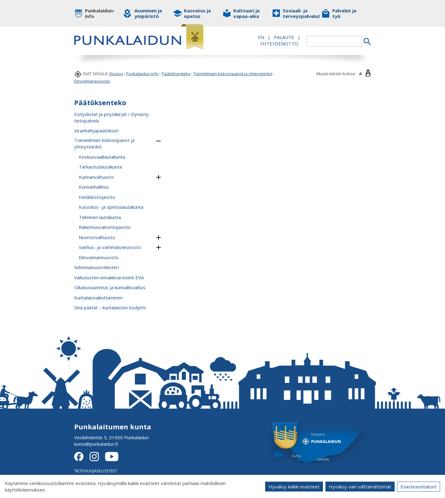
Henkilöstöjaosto (97, 197)
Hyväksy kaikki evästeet (294, 486)
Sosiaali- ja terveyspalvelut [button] (297, 13)
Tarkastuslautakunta (100, 167)
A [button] (360, 73)
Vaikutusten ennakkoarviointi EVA (109, 277)
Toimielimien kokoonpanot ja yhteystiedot (232, 73)
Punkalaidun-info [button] (99, 13)
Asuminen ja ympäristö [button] (148, 13)
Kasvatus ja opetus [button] (197, 13)
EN (261, 37)
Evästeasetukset (418, 486)
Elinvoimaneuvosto (92, 81)
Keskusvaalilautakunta (102, 157)
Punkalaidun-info (142, 73)
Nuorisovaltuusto (97, 237)
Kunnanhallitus (94, 187)
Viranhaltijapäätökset (96, 130)
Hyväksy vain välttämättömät (360, 486)
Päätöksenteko (176, 73)
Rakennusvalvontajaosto (105, 227)
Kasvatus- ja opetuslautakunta (111, 207)
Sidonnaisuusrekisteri (96, 267)
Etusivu (116, 73)
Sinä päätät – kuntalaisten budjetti (110, 307)
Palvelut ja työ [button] (344, 13)
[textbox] (334, 41)
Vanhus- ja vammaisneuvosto (110, 247)
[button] (158, 141)
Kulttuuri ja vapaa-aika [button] (246, 13)
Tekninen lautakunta (100, 217)
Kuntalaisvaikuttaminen (98, 297)
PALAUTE (284, 37)
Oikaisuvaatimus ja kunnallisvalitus (110, 287)
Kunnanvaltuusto (96, 177)
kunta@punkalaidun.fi (96, 444)
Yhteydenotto (279, 44)
